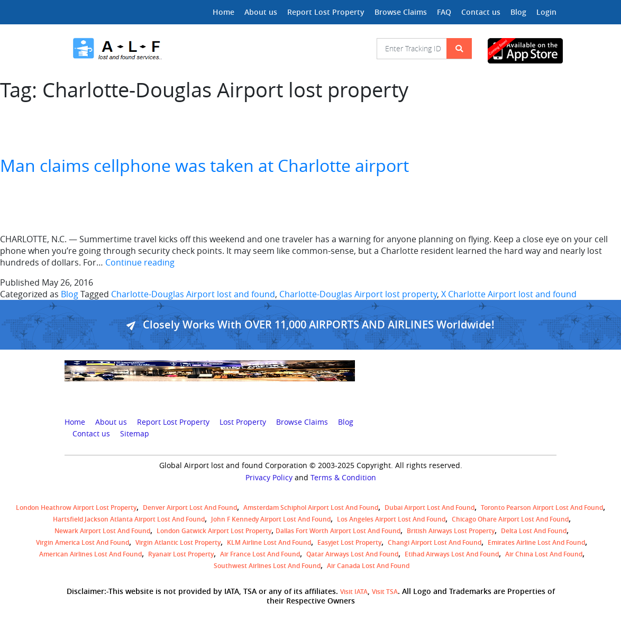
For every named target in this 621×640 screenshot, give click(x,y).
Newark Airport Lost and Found (102, 530)
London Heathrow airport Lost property (76, 507)
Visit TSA (385, 591)
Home (223, 12)
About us (260, 12)
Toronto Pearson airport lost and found (542, 507)
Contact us (480, 12)
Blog (518, 12)
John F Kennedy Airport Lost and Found (271, 519)
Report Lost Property (325, 12)
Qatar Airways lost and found (352, 554)
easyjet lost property (349, 542)
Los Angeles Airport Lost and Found (391, 519)
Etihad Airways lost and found (452, 554)
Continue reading (140, 262)
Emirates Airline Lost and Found (536, 542)
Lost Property (243, 422)
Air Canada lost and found (368, 565)
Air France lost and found (260, 554)
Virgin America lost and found (82, 542)
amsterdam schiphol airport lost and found (310, 507)
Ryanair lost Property (181, 554)
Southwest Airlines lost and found (267, 565)
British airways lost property (451, 530)
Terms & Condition (343, 477)
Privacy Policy (269, 477)
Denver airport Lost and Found (190, 507)
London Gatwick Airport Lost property (214, 530)
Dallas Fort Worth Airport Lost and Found (338, 530)
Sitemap (134, 433)
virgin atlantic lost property (178, 542)
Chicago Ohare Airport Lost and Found (510, 519)
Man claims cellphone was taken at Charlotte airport (204, 165)
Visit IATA (354, 591)
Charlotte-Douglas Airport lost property (358, 294)
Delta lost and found (534, 530)
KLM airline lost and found (269, 542)
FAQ (444, 12)
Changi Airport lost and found (434, 542)
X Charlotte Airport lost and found (509, 294)
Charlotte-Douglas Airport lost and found (193, 294)
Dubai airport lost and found (429, 507)
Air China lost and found (543, 554)
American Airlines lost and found (90, 554)
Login (546, 12)
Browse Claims (401, 12)
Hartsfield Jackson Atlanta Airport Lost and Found (129, 519)
